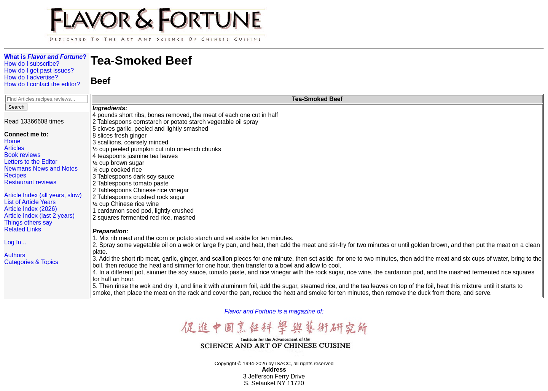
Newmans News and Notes (41, 168)
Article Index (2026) (30, 209)
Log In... (15, 242)
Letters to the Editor (30, 161)
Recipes (15, 175)
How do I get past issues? (39, 70)
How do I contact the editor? (42, 84)
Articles (14, 148)
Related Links (22, 229)
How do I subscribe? (31, 63)
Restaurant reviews (30, 182)
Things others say (28, 222)
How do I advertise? (31, 77)
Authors (14, 255)
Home (12, 141)
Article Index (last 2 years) (39, 215)
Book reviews (22, 155)
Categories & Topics (31, 262)
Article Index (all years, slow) (43, 195)
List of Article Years (30, 202)
